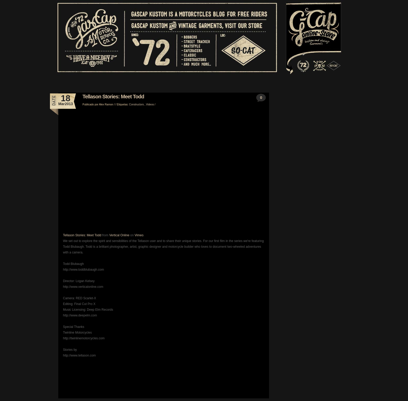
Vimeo (139, 235)
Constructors (136, 104)
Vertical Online (119, 235)
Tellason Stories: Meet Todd (113, 96)
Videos (150, 104)
